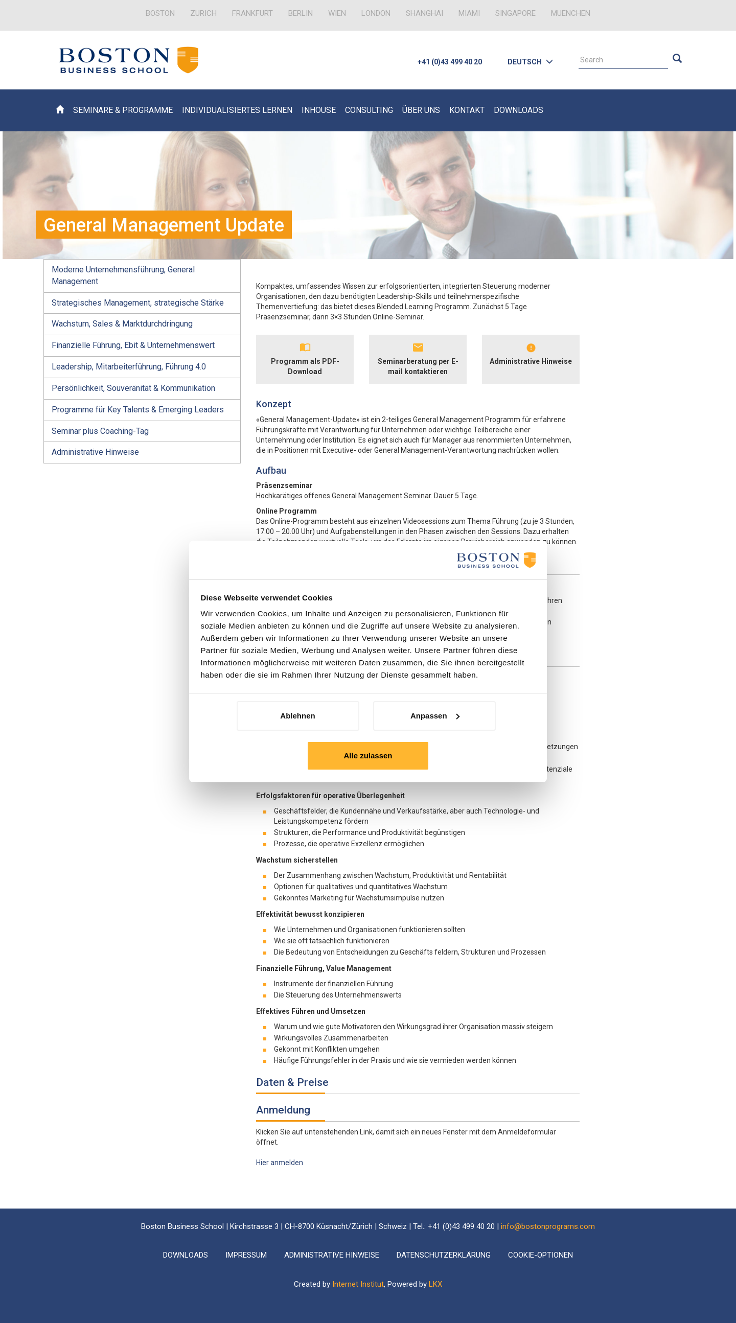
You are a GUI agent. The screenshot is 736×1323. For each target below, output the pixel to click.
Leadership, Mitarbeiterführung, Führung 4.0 (129, 367)
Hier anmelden (279, 1162)
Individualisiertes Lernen (237, 110)
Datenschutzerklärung (444, 1255)
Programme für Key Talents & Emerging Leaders (138, 409)
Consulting (369, 110)
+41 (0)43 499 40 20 (450, 62)
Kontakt (467, 110)
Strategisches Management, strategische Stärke (138, 303)
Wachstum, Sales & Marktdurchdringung (122, 324)
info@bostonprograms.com (548, 1226)
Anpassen (434, 715)
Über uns (421, 110)
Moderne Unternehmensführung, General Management (123, 275)
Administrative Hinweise (95, 452)
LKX (435, 1284)
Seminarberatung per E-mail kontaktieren (418, 366)
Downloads (518, 110)
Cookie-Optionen (540, 1255)
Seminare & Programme (123, 110)
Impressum (246, 1255)
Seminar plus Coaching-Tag (100, 431)
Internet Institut (358, 1284)
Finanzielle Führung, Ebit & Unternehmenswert (133, 345)
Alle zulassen (367, 755)
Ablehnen (297, 715)
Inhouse (319, 110)
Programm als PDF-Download (305, 366)
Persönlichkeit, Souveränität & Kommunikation (133, 388)
